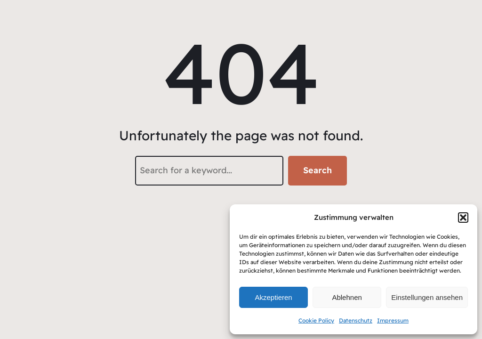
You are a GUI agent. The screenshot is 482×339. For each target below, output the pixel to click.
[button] (463, 217)
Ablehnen (347, 297)
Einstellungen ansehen (427, 297)
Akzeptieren (273, 297)
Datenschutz (355, 320)
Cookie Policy (316, 320)
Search (317, 170)
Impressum (393, 320)
